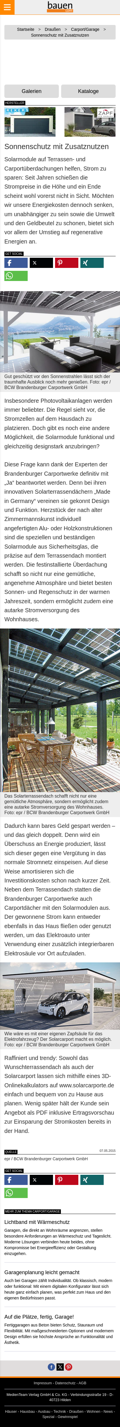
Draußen (76, 1412)
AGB (83, 1383)
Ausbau (44, 1412)
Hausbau (27, 1412)
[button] (16, 263)
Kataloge (88, 91)
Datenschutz (65, 1383)
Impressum (43, 1383)
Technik (60, 1412)
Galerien (32, 91)
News (108, 1412)
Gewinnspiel (68, 1417)
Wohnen (93, 1412)
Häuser (11, 1412)
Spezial (48, 1417)
